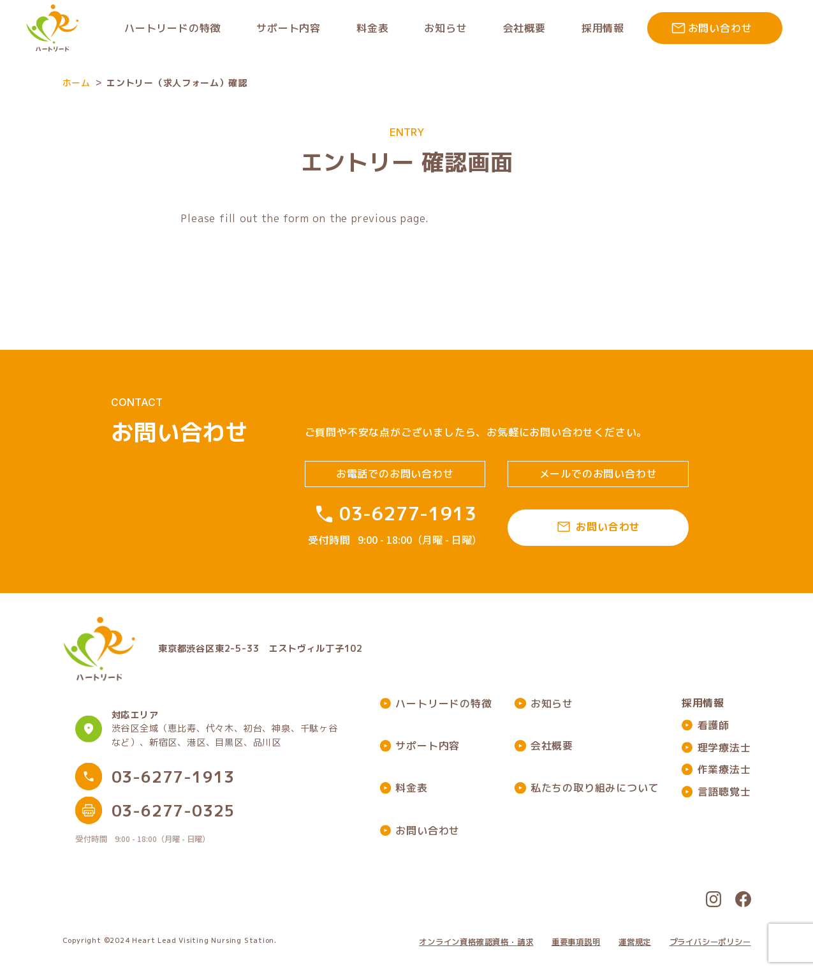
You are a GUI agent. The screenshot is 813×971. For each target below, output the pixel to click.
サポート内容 (427, 746)
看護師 (713, 725)
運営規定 (635, 942)
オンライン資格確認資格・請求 (476, 942)
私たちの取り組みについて (595, 788)
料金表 (411, 788)
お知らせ (552, 703)
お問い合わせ (427, 831)
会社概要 (552, 746)
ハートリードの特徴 (443, 703)
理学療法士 (724, 748)
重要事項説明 (576, 942)
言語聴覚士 (724, 792)
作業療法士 (724, 769)
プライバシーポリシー (710, 942)
